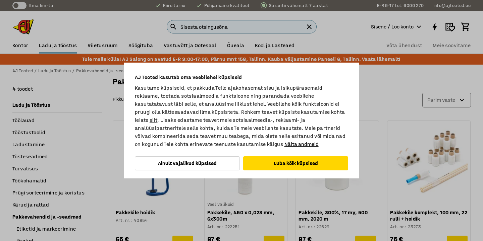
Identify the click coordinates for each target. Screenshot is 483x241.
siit (154, 120)
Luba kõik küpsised (296, 163)
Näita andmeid (301, 144)
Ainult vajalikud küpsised (187, 163)
